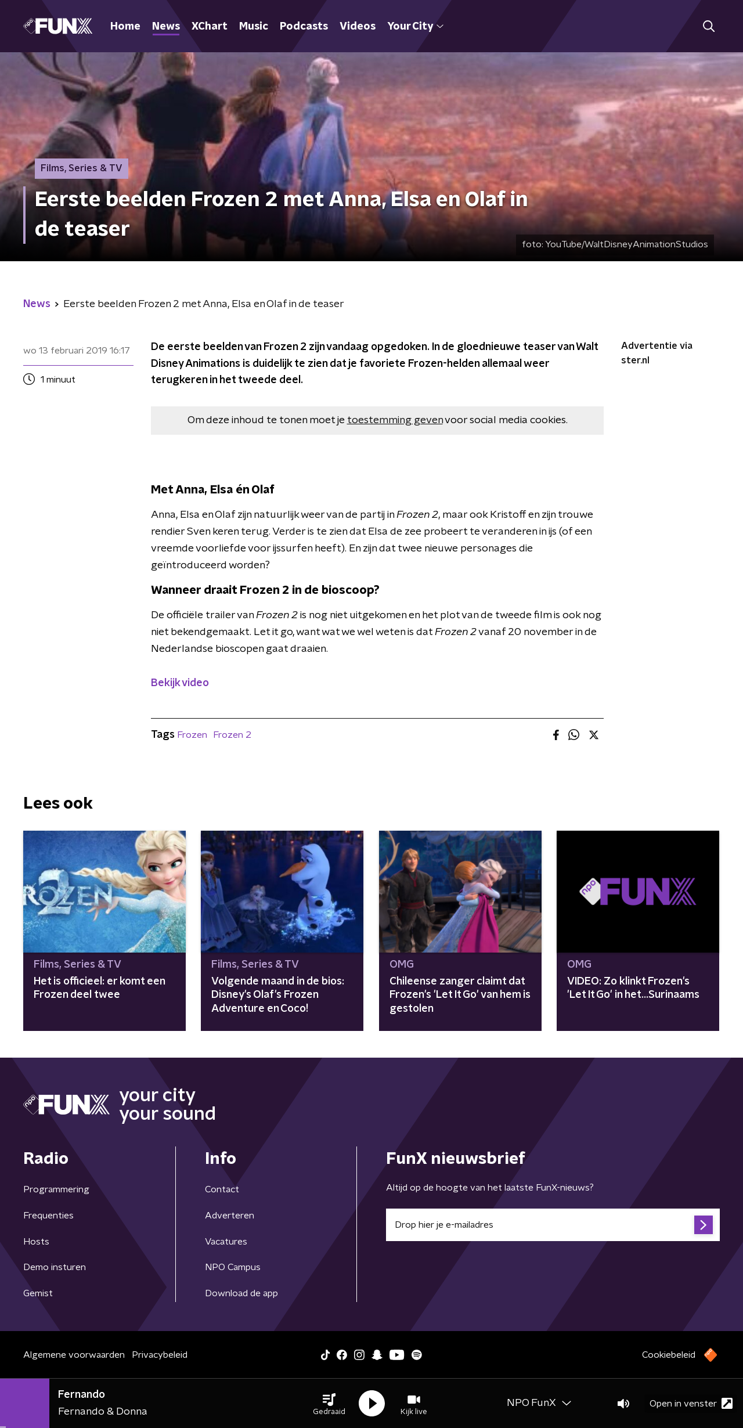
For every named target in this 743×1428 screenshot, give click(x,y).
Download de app (241, 1293)
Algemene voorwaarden (74, 1355)
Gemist (38, 1293)
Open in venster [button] (691, 1403)
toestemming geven (395, 420)
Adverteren (229, 1215)
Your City (415, 26)
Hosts (36, 1241)
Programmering (56, 1189)
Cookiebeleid (668, 1355)
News (166, 26)
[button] (329, 1403)
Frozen (192, 735)
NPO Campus (233, 1267)
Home (125, 26)
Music (253, 26)
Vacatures (226, 1241)
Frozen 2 (232, 735)
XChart (210, 26)
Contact (222, 1189)
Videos (358, 26)
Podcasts (304, 26)
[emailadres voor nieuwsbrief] (553, 1225)
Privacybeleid (159, 1355)
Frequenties (48, 1215)
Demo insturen (54, 1267)
